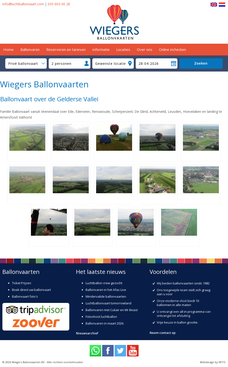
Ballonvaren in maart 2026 (104, 323)
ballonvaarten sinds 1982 (191, 283)
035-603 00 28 (59, 4)
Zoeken (201, 63)
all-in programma (192, 311)
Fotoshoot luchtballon (101, 316)
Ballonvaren (30, 49)
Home (8, 49)
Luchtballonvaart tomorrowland (108, 303)
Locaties (123, 49)
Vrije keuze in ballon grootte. (177, 322)
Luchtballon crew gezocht (104, 283)
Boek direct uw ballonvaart (31, 290)
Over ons (144, 49)
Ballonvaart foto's (25, 296)
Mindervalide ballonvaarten (106, 296)
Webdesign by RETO (213, 362)
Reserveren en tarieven (66, 49)
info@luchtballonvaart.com (23, 4)
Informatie (101, 49)
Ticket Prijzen (21, 283)
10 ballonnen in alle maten (178, 303)
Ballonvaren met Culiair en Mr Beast (112, 310)
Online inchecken (172, 49)
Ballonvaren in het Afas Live (106, 290)
